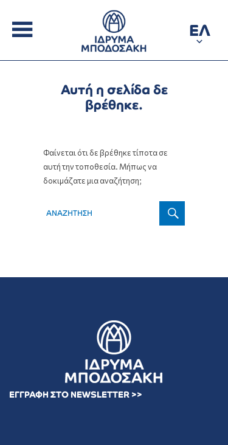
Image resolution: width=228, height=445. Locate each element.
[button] (199, 32)
